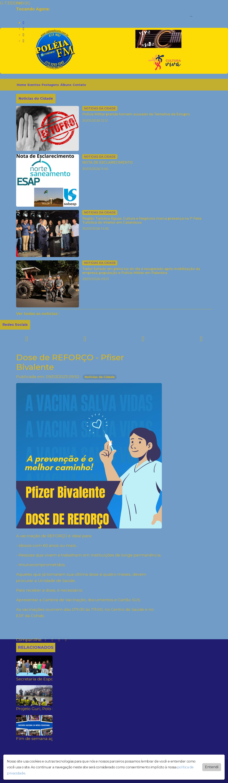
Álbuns (65, 85)
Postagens (50, 85)
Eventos (33, 85)
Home (21, 85)
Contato (79, 85)
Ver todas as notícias (38, 313)
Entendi (211, 767)
